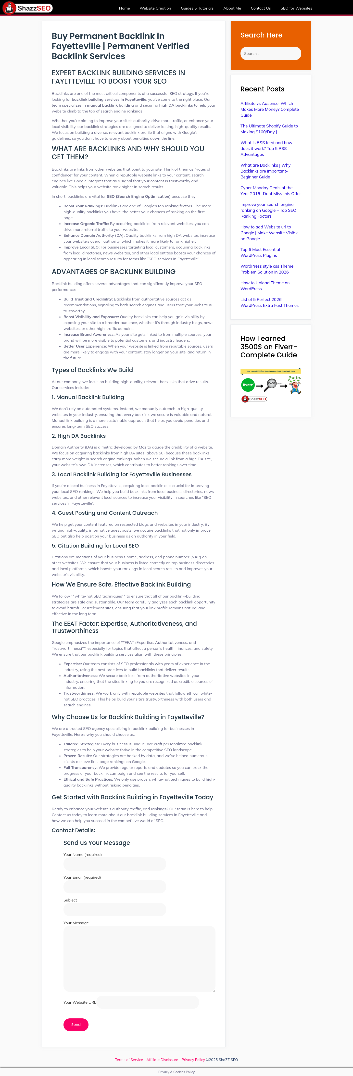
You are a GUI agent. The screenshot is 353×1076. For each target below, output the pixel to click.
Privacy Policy (193, 1059)
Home (124, 8)
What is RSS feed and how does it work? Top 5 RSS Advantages (266, 148)
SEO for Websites (296, 8)
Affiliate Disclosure (162, 1059)
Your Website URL (131, 1002)
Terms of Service (129, 1059)
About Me (232, 8)
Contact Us (261, 8)
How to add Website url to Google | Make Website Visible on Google (269, 232)
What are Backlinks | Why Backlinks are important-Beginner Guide (265, 171)
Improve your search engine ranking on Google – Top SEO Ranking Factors (268, 210)
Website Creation (155, 8)
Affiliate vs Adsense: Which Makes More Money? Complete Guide (269, 109)
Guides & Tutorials (197, 8)
